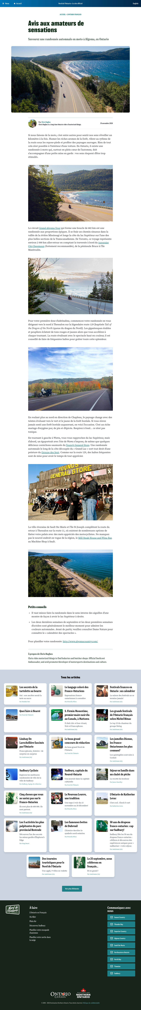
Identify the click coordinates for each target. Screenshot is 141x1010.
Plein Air (33, 921)
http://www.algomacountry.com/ (80, 641)
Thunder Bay (118, 924)
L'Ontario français (74, 14)
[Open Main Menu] (6, 3)
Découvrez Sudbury (37, 925)
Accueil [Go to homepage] (18, 3)
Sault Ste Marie (119, 945)
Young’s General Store (77, 445)
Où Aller (33, 917)
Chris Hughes (46, 122)
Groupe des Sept (50, 452)
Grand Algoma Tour (49, 228)
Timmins (117, 966)
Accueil (63, 14)
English (135, 3)
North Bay (117, 959)
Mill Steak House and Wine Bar (94, 538)
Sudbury (117, 973)
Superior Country (120, 931)
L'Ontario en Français (38, 912)
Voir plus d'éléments (72, 889)
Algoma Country (119, 938)
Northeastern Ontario (121, 952)
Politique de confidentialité (91, 1003)
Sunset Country (119, 917)
